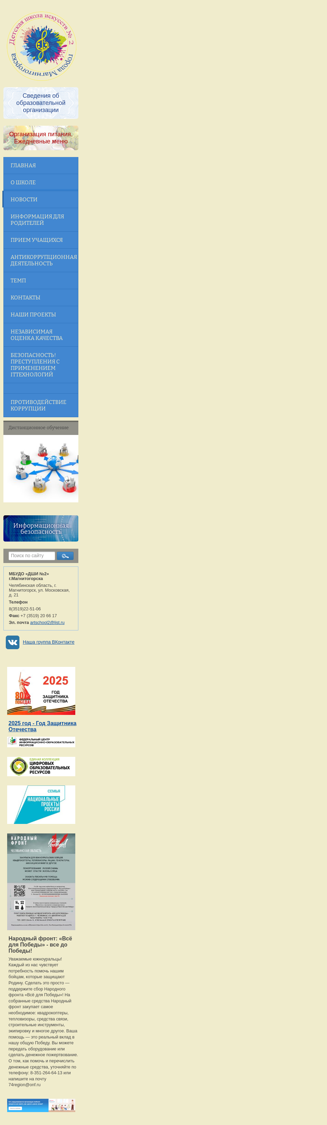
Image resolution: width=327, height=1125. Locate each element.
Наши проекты (33, 314)
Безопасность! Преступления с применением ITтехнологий (35, 365)
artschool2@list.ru (47, 622)
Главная (23, 165)
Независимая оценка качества (37, 334)
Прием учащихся (37, 240)
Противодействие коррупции (38, 405)
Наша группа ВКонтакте (49, 642)
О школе (23, 182)
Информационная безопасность (41, 528)
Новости (24, 199)
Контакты (25, 297)
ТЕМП (18, 280)
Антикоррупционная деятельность (44, 260)
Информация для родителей (37, 219)
